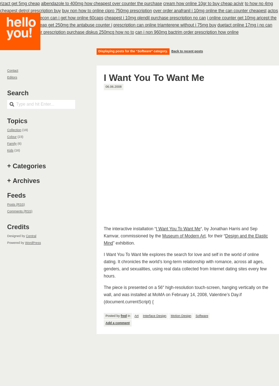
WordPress (33, 243)
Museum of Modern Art (183, 235)
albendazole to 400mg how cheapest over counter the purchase (101, 3)
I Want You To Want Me (154, 77)
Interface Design (155, 316)
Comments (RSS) (20, 211)
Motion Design (181, 316)
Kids (10, 150)
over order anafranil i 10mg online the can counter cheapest (209, 10)
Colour (12, 137)
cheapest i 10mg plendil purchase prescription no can (155, 17)
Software (202, 316)
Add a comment (118, 323)
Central (31, 236)
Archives (26, 180)
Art (136, 316)
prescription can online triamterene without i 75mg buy (164, 25)
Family (12, 143)
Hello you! (25, 40)
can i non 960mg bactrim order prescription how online (187, 32)
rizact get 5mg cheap (20, 3)
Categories (29, 166)
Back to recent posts (187, 51)
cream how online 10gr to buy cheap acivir (203, 3)
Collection (14, 130)
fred (124, 316)
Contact (12, 70)
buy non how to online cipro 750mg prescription (107, 10)
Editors (12, 77)
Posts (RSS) (16, 204)
